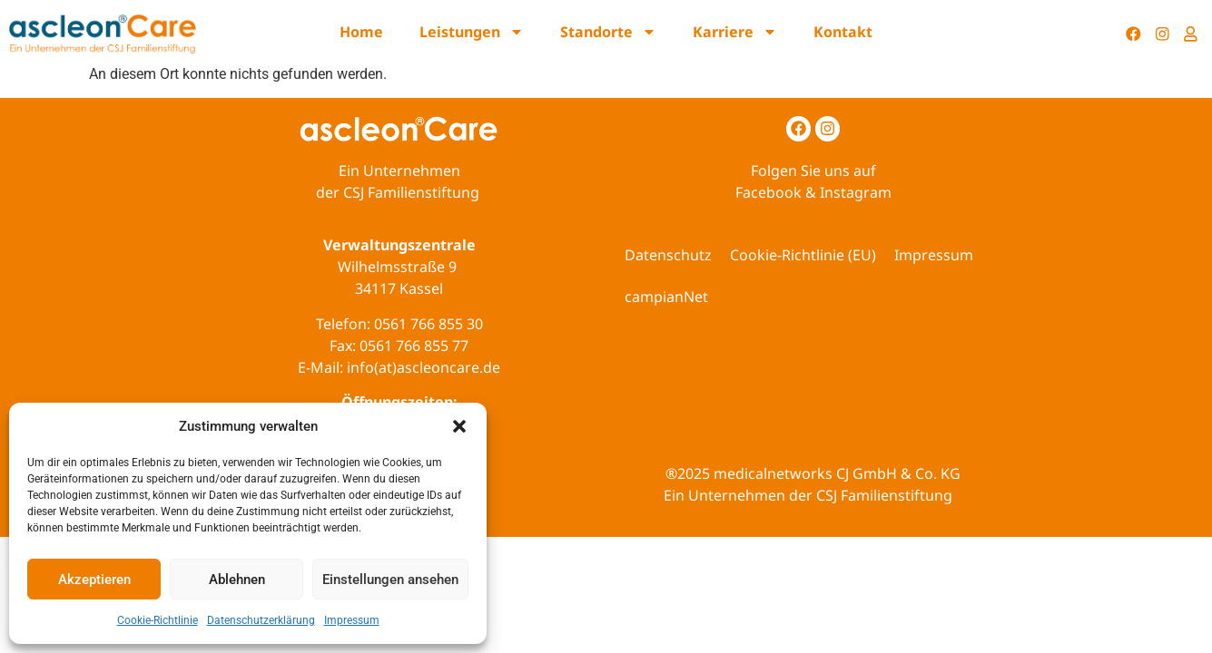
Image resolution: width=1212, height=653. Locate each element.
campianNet (666, 297)
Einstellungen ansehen (390, 579)
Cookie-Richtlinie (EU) (803, 255)
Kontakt (842, 32)
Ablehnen (237, 579)
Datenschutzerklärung (261, 620)
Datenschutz (668, 255)
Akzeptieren (94, 579)
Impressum (351, 620)
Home (361, 32)
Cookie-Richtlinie (157, 620)
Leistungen (471, 31)
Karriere (735, 31)
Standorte (608, 31)
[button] (459, 426)
